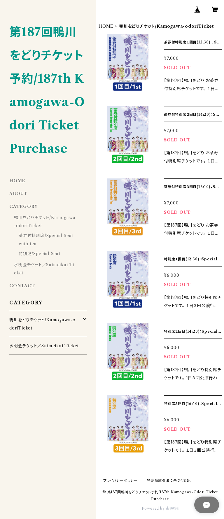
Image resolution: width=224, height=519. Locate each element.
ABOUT (18, 193)
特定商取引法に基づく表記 (169, 480)
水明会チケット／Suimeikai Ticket (44, 345)
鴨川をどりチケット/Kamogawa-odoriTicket (42, 324)
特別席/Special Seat (39, 253)
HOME (106, 26)
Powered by (160, 508)
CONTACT (22, 285)
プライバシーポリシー (120, 480)
